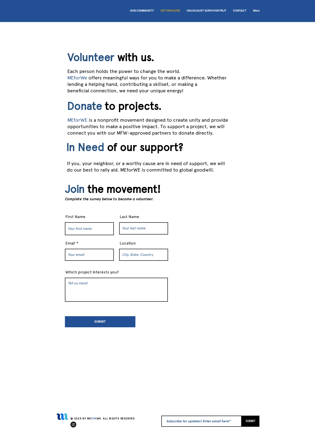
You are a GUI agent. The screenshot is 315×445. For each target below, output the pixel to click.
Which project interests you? (92, 272)
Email (70, 243)
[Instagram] (73, 424)
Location (128, 243)
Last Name (129, 217)
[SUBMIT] (100, 321)
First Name (75, 217)
